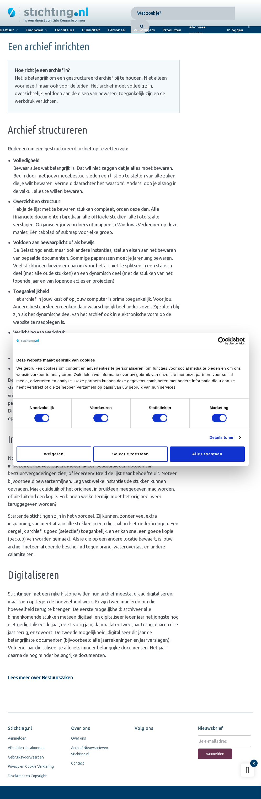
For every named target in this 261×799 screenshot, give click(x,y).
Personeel (117, 30)
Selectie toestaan (130, 454)
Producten (172, 30)
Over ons (78, 738)
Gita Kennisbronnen (68, 20)
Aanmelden (17, 738)
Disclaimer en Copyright (27, 776)
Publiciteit (91, 30)
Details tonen (222, 437)
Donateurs (64, 30)
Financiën (34, 30)
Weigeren (53, 454)
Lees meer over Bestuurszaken (40, 677)
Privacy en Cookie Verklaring (31, 766)
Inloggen (235, 30)
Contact (77, 763)
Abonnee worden (197, 30)
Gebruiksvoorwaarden (26, 757)
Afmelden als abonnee (26, 748)
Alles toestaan (207, 454)
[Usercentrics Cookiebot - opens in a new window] (222, 341)
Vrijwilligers (144, 30)
